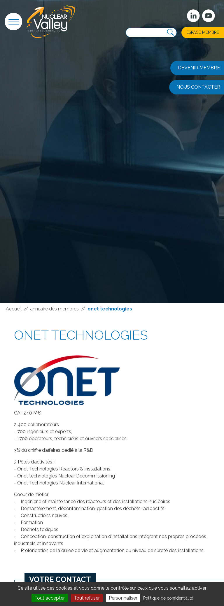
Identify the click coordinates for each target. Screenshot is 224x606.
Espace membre (202, 32)
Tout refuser (87, 598)
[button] (13, 21)
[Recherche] (170, 32)
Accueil (14, 309)
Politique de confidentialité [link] (168, 598)
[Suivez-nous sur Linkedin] (193, 15)
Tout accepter (49, 598)
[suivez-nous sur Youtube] (208, 15)
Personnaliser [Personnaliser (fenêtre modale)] (123, 598)
